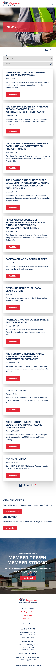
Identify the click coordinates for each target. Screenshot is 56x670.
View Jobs (10, 528)
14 (32, 485)
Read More (13, 94)
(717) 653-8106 (28, 637)
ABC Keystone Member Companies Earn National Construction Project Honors (27, 146)
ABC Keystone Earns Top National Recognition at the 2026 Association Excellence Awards (27, 110)
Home (46, 50)
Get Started (28, 578)
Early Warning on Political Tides (26, 260)
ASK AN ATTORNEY (16, 391)
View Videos (11, 512)
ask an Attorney (16, 459)
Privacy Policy (27, 615)
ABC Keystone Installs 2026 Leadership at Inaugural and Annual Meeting (24, 425)
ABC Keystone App (27, 612)
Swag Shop (27, 619)
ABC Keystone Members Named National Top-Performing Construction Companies (25, 357)
